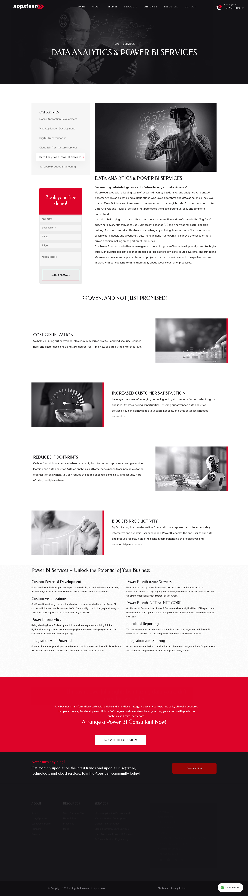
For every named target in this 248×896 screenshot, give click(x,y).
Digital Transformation (52, 138)
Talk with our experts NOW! (120, 740)
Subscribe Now (194, 768)
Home (81, 7)
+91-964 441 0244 (234, 7)
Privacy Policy (178, 888)
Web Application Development (57, 128)
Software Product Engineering (57, 166)
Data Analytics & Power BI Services (62, 157)
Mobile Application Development (58, 119)
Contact (190, 7)
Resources (171, 7)
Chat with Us (230, 887)
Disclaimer (163, 888)
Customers (151, 7)
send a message (61, 275)
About (96, 7)
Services (112, 7)
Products (130, 7)
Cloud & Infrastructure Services (58, 147)
